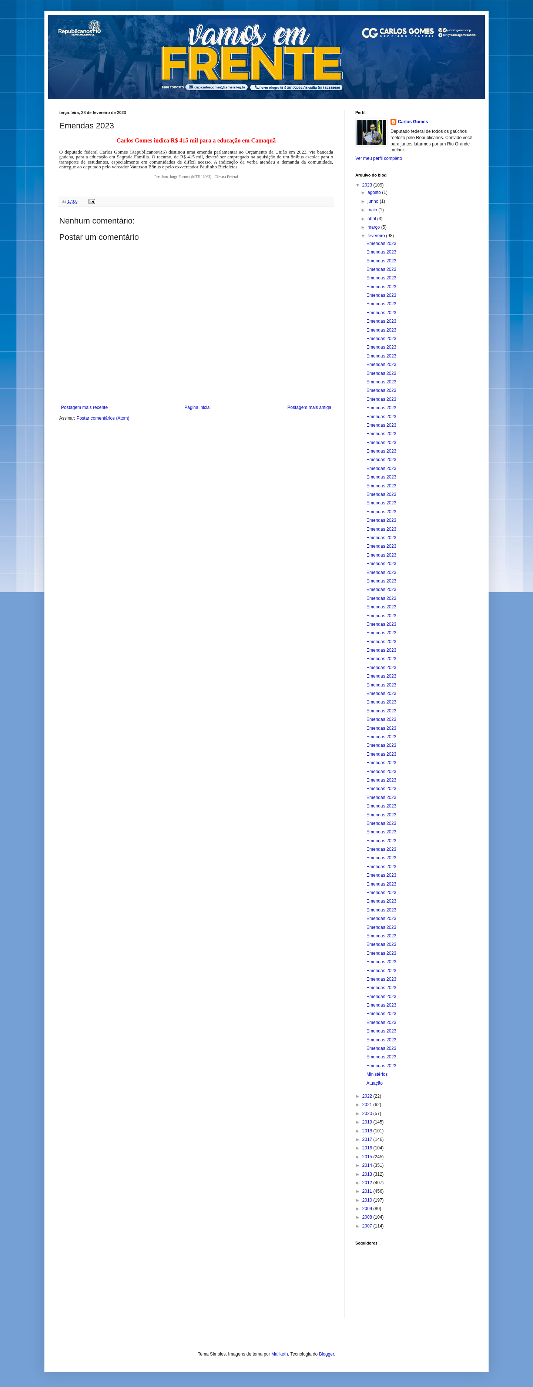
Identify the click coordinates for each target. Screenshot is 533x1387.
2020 (367, 1113)
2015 (367, 1156)
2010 (367, 1200)
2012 (367, 1182)
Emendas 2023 (381, 243)
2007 (367, 1226)
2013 (367, 1174)
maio (373, 209)
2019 (367, 1122)
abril (372, 218)
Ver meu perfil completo (378, 158)
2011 (367, 1191)
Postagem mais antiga (309, 407)
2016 (367, 1148)
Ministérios (377, 1074)
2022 (367, 1096)
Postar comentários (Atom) (103, 418)
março (374, 227)
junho (374, 201)
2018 (367, 1131)
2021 (367, 1104)
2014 (367, 1165)
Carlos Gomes (413, 121)
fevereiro (377, 235)
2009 (367, 1208)
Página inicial (197, 407)
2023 (367, 185)
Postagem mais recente (84, 407)
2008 (367, 1217)
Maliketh (279, 1354)
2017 (367, 1139)
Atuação (374, 1083)
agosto (375, 192)
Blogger (326, 1354)
